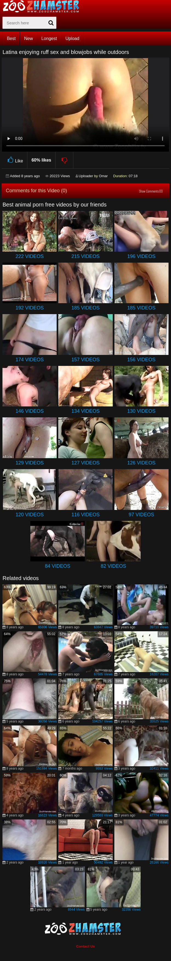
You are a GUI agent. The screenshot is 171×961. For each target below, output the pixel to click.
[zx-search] (29, 23)
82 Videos (113, 566)
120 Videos (30, 514)
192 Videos (30, 308)
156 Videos (141, 359)
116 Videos (85, 514)
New (28, 38)
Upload (72, 38)
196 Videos (141, 256)
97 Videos (141, 514)
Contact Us (85, 946)
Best (11, 38)
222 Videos (30, 256)
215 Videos (85, 256)
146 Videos (30, 411)
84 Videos (57, 566)
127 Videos (85, 463)
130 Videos (141, 411)
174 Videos (30, 359)
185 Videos (85, 308)
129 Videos (30, 463)
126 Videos (141, 463)
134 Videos (85, 411)
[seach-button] (50, 23)
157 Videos (85, 359)
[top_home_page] (43, 6)
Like (14, 160)
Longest (49, 38)
